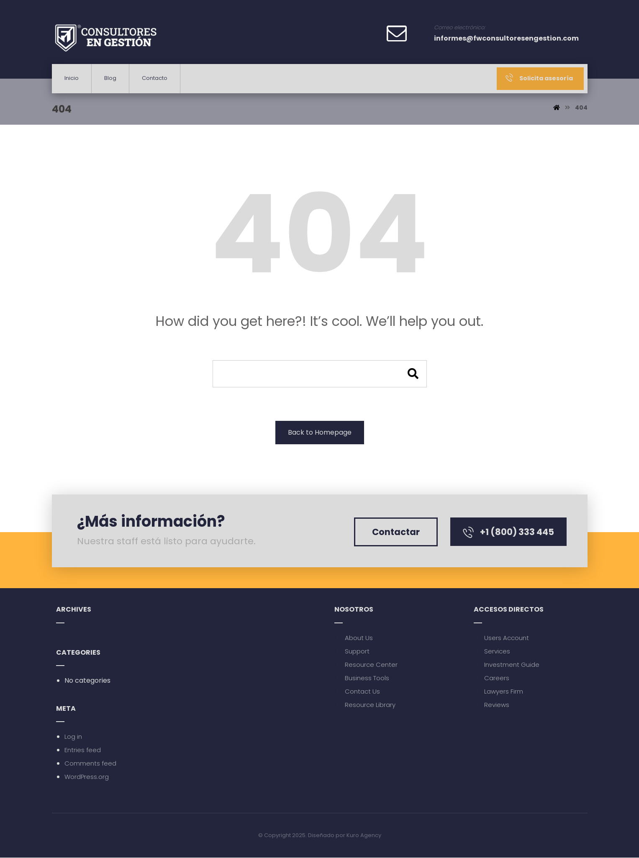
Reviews (491, 704)
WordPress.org (86, 777)
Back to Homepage (320, 432)
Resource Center (366, 664)
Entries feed (82, 750)
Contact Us (357, 691)
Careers (491, 678)
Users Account (501, 637)
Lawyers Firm (498, 691)
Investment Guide (506, 664)
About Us (353, 637)
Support (352, 651)
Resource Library (364, 704)
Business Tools (361, 678)
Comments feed (90, 763)
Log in (73, 737)
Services (492, 651)
